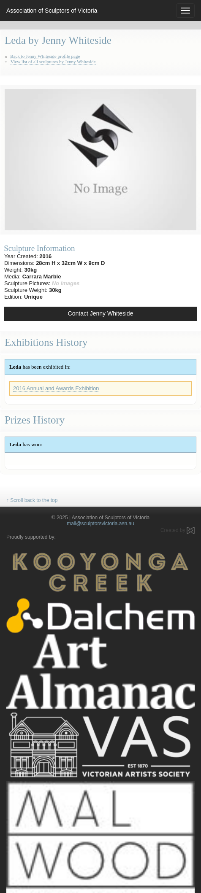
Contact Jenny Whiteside (100, 313)
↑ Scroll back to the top (31, 500)
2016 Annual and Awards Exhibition (56, 388)
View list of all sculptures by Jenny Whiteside (53, 61)
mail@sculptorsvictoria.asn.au (100, 523)
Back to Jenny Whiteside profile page (45, 56)
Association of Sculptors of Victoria (51, 10)
